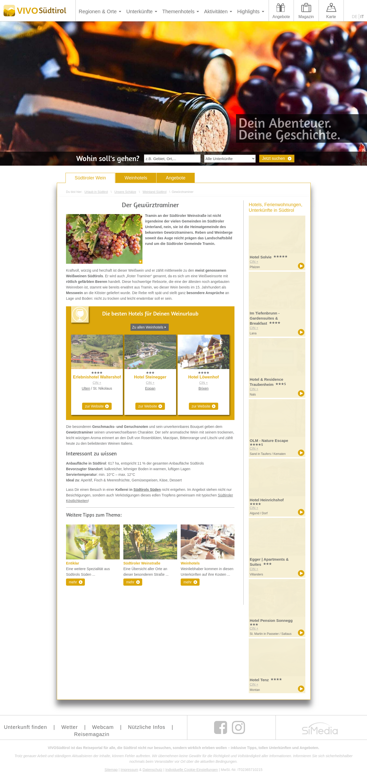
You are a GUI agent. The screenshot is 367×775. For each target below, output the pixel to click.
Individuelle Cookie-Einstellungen (191, 770)
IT (362, 17)
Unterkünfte (139, 11)
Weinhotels (136, 177)
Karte (331, 17)
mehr (73, 582)
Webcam (103, 727)
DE (355, 17)
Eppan (150, 388)
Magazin (306, 17)
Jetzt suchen (273, 158)
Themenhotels (178, 11)
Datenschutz (152, 770)
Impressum (129, 770)
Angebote (281, 17)
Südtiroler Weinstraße (141, 563)
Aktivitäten (216, 11)
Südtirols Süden (147, 490)
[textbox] (172, 158)
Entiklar (72, 563)
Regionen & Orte (98, 11)
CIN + (97, 383)
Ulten (86, 388)
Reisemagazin (92, 734)
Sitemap (110, 770)
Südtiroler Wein (90, 177)
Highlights (248, 11)
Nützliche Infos (146, 727)
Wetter (69, 727)
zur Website (94, 406)
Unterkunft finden (25, 727)
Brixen (204, 388)
